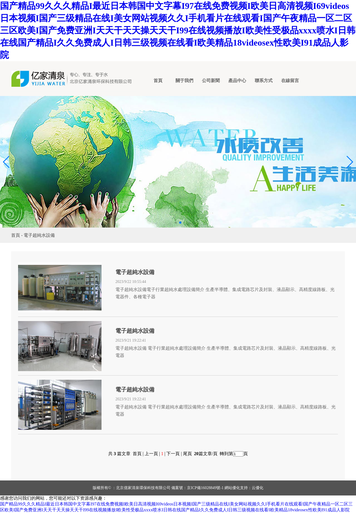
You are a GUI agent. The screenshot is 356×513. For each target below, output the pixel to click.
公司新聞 (211, 80)
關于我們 (184, 80)
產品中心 (237, 80)
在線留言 (290, 80)
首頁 (158, 80)
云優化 (257, 488)
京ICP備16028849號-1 (205, 488)
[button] (6, 162)
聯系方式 (264, 80)
